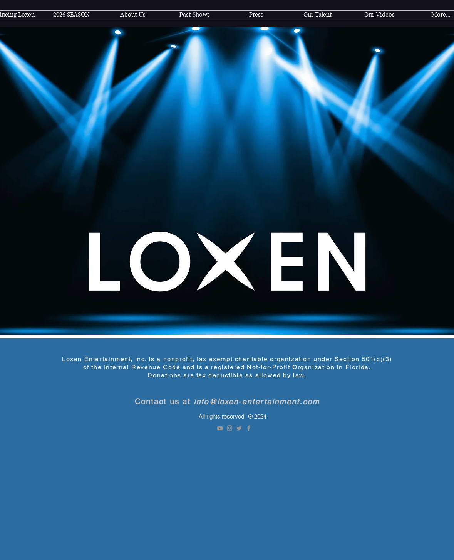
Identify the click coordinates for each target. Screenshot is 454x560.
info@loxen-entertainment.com (257, 401)
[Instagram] (229, 428)
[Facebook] (248, 428)
